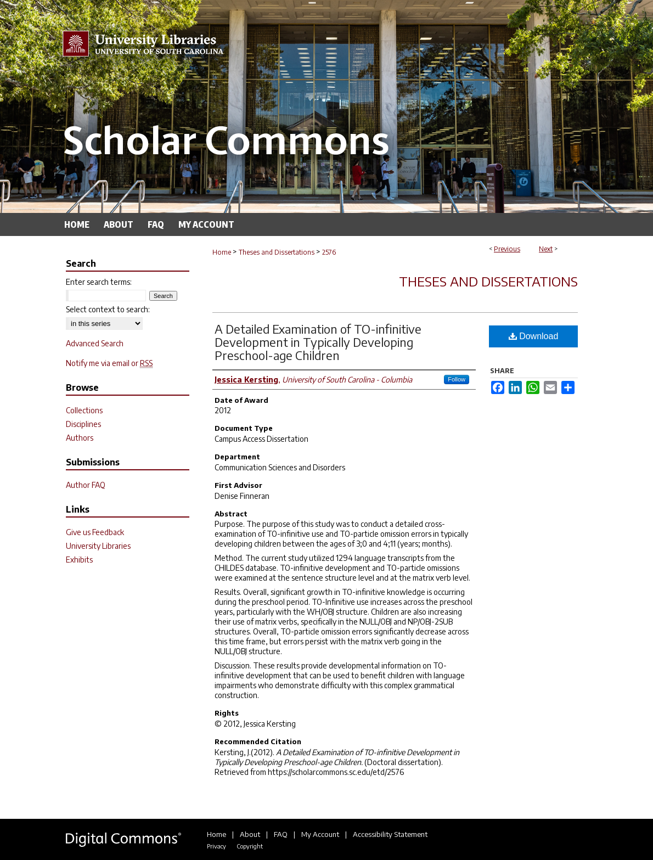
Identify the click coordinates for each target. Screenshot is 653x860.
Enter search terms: (99, 281)
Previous (507, 249)
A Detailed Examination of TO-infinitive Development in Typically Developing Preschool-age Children (318, 342)
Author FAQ (85, 485)
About (250, 834)
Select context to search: (108, 309)
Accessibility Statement (390, 834)
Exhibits (79, 559)
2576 (329, 252)
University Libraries (98, 545)
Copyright (250, 846)
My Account (320, 834)
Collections (84, 410)
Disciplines (83, 424)
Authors (79, 437)
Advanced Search (94, 343)
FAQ (281, 834)
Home (221, 252)
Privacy (216, 846)
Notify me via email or (109, 363)
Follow (456, 379)
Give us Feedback (95, 532)
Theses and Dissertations (276, 252)
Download (534, 336)
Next (546, 249)
